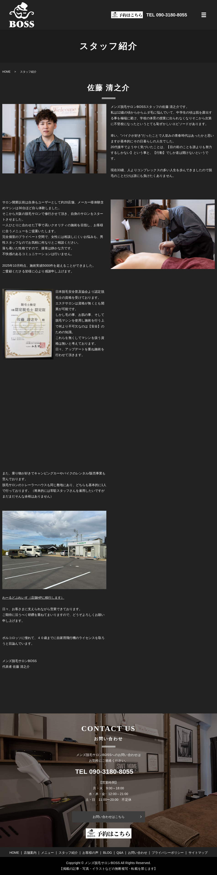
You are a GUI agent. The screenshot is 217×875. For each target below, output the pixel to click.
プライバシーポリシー (168, 852)
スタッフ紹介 (68, 852)
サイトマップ (198, 852)
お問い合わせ (137, 852)
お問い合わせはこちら (109, 817)
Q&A (120, 852)
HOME (6, 71)
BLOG (107, 852)
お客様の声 (90, 852)
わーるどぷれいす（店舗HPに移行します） (33, 597)
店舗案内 (30, 852)
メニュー (47, 852)
